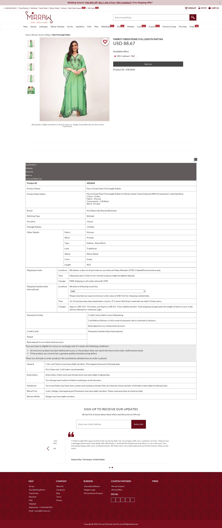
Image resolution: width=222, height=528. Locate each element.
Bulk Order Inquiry (74, 8)
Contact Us (60, 490)
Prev (49, 448)
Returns (29, 175)
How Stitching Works (37, 490)
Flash (194, 26)
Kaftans (90, 243)
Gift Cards (93, 8)
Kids (89, 26)
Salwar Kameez (57, 26)
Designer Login (89, 490)
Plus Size (183, 26)
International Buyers (92, 486)
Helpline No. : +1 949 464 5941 (41, 507)
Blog (58, 493)
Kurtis (70, 26)
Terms (58, 497)
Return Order (54, 8)
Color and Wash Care (34, 179)
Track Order (43, 8)
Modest (130, 26)
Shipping (29, 168)
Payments (29, 172)
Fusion (154, 26)
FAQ (31, 500)
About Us (60, 486)
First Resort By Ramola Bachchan (102, 210)
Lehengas (43, 26)
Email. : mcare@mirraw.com (39, 511)
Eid (120, 26)
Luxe (141, 26)
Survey (63, 8)
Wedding (107, 26)
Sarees (33, 26)
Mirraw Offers (116, 490)
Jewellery (80, 26)
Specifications (31, 165)
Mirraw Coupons (117, 486)
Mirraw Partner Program (93, 493)
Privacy (59, 500)
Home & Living (169, 26)
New (25, 26)
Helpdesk (32, 504)
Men (96, 26)
